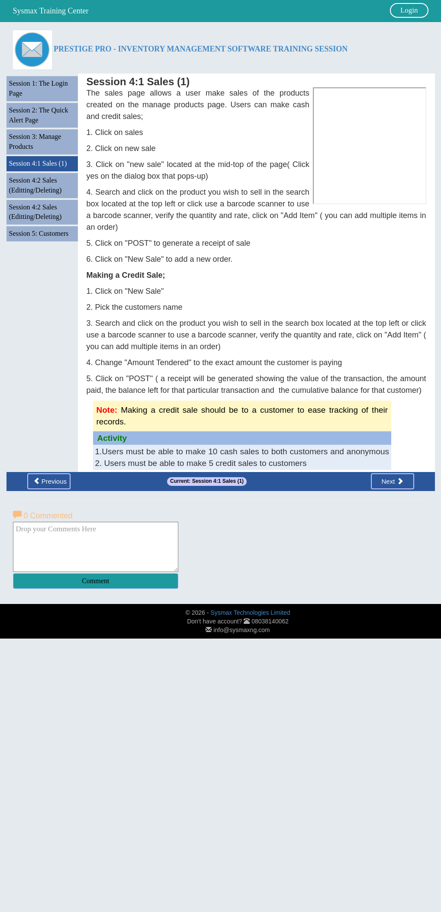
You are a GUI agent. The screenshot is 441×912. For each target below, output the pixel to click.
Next (392, 481)
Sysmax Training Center (51, 10)
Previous (50, 481)
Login (409, 10)
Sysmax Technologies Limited (250, 612)
